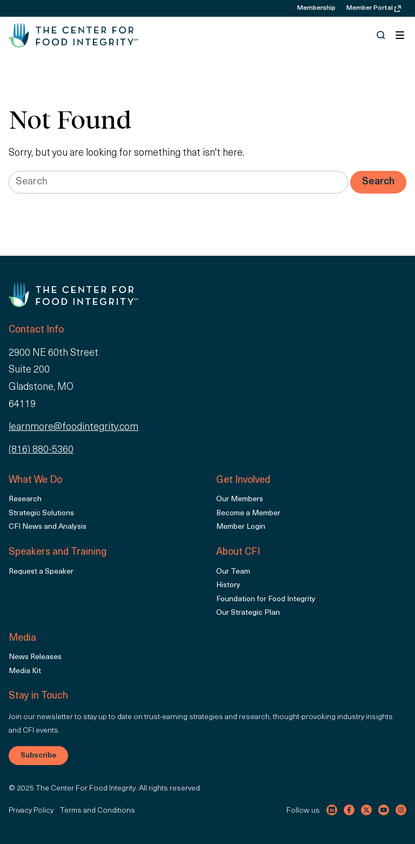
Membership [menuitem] (316, 8)
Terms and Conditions (97, 811)
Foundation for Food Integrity (266, 599)
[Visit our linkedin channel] (331, 810)
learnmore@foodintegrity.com (73, 427)
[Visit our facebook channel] (349, 810)
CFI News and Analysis (47, 527)
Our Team (233, 572)
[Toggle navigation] (399, 35)
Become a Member (248, 513)
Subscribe (38, 756)
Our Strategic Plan (248, 613)
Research (25, 499)
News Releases (35, 657)
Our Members (239, 499)
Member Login (240, 527)
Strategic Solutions (41, 513)
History (228, 585)
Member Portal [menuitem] (373, 8)
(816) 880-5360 (41, 450)
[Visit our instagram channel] (401, 810)
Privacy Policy (31, 811)
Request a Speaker (41, 572)
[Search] (378, 182)
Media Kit (25, 671)
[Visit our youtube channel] (383, 810)
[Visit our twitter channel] (366, 810)
